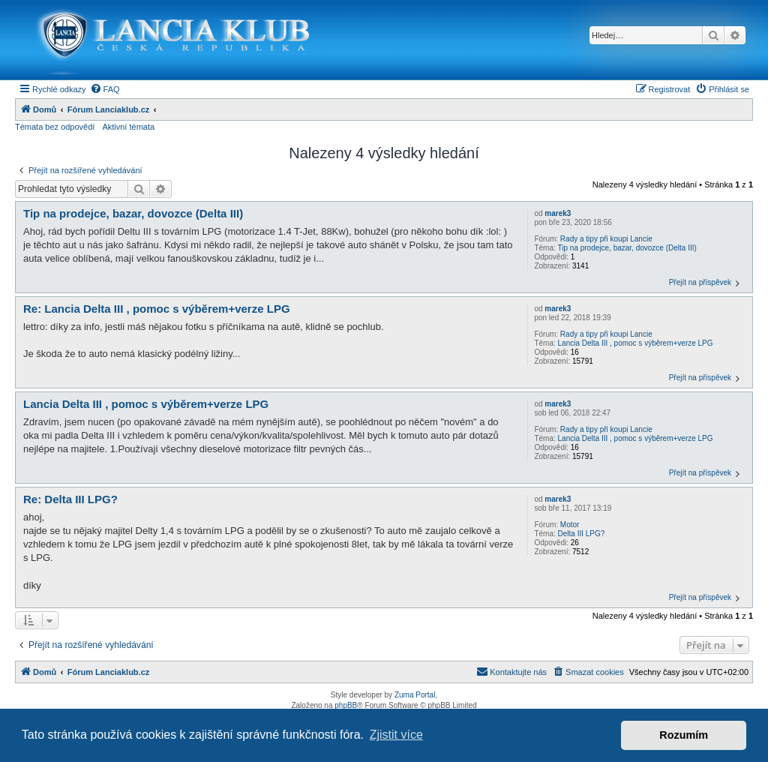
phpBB (345, 705)
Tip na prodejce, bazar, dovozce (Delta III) (627, 248)
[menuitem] (105, 89)
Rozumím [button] (683, 735)
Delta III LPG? (581, 534)
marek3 (557, 213)
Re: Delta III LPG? (70, 499)
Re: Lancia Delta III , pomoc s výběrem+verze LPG (156, 308)
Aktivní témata (128, 126)
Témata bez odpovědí (54, 126)
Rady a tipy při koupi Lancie (606, 239)
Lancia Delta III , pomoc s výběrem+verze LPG (635, 343)
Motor (570, 524)
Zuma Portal (414, 695)
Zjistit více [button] (396, 734)
